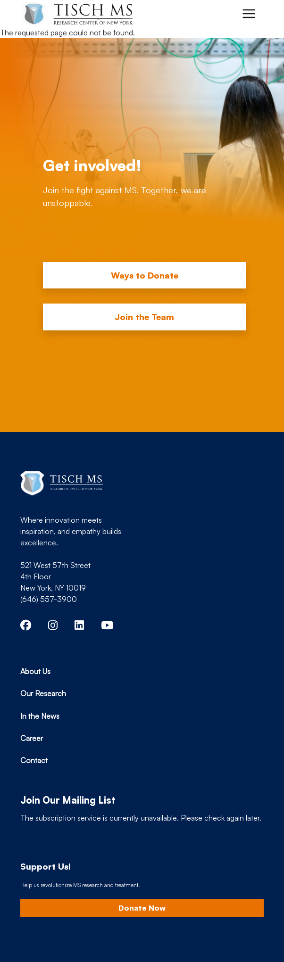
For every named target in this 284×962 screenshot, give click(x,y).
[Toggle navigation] (248, 13)
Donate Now (142, 908)
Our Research (43, 693)
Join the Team (144, 317)
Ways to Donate (144, 275)
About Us (35, 671)
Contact (34, 760)
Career (31, 738)
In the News (39, 716)
